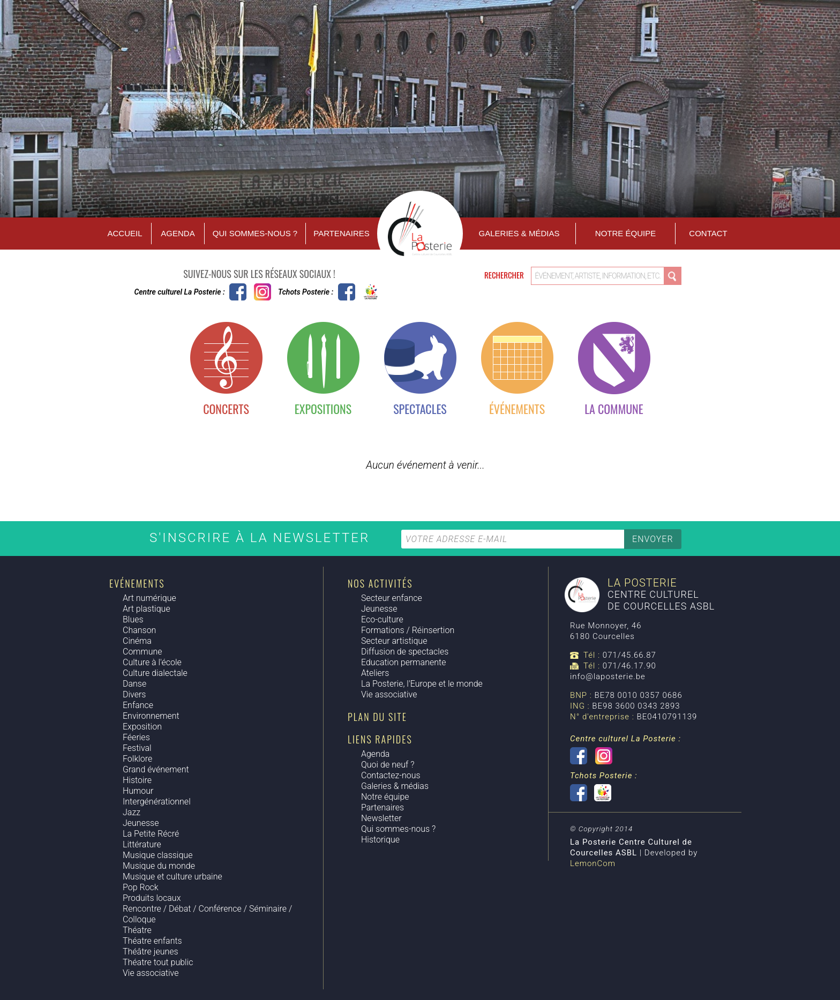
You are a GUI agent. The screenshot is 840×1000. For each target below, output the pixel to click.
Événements (517, 408)
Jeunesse (141, 823)
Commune (142, 651)
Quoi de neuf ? (387, 765)
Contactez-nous (391, 775)
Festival (137, 748)
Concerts (226, 408)
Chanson (139, 630)
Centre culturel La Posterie (237, 291)
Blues (133, 619)
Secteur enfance (391, 598)
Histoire (137, 780)
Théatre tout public (158, 962)
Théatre (137, 930)
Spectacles (420, 408)
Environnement (151, 716)
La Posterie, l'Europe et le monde (422, 684)
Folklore (137, 759)
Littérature (142, 844)
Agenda (177, 233)
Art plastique (146, 609)
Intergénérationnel (157, 801)
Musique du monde (159, 866)
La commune (613, 408)
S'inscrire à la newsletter (261, 537)
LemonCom (593, 863)
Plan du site (377, 717)
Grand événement (156, 769)
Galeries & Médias (519, 233)
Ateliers (375, 673)
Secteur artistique (394, 641)
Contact (708, 233)
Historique (380, 839)
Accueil (124, 233)
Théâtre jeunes (150, 951)
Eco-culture (382, 619)
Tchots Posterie (358, 291)
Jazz (131, 812)
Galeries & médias (395, 786)
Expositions (323, 408)
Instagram (262, 291)
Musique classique (157, 855)
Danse (134, 684)
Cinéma (137, 641)
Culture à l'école (152, 662)
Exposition (142, 726)
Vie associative (150, 973)
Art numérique (149, 598)
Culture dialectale (155, 673)
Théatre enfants (152, 941)
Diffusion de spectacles (404, 651)
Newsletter (381, 818)
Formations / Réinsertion (407, 630)
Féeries (136, 737)
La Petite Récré (151, 834)
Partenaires (341, 233)
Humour (138, 791)
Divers (134, 694)
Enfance (138, 705)
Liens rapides (380, 739)
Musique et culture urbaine (172, 876)
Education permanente (403, 662)
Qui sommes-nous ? (255, 233)
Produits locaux (152, 898)
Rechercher (505, 275)
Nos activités (380, 583)
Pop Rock (141, 887)
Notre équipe (625, 233)
